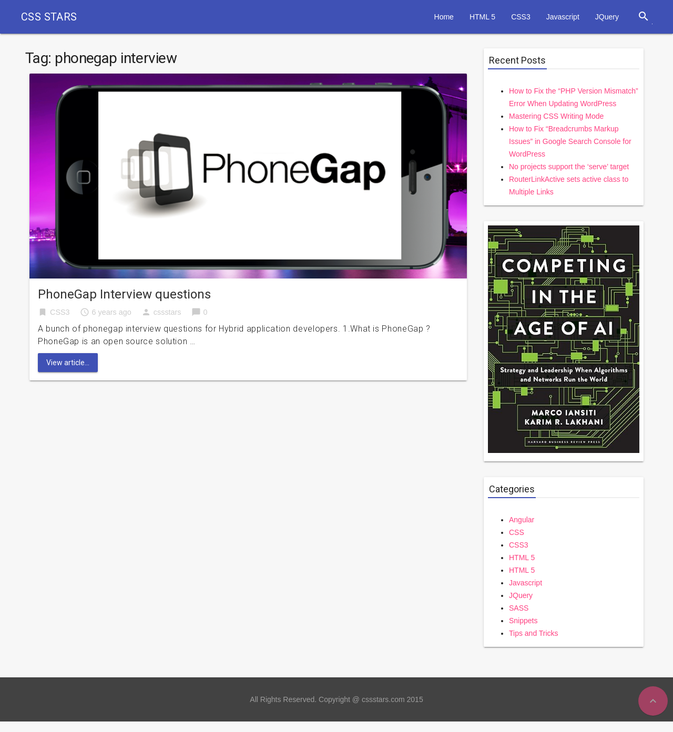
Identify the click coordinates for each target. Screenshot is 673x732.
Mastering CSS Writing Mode (556, 116)
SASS (518, 608)
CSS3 (521, 17)
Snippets (523, 620)
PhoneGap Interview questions (124, 294)
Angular (521, 520)
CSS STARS (49, 17)
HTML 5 (482, 17)
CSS (516, 532)
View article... (68, 362)
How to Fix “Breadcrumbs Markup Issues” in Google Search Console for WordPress (570, 141)
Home (444, 17)
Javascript (562, 17)
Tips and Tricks (533, 633)
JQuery (607, 17)
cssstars (167, 312)
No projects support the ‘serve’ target (569, 166)
